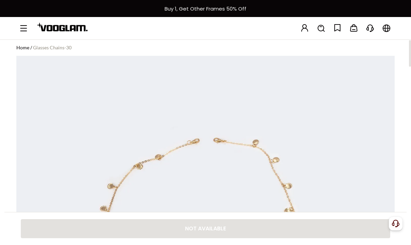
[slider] (366, 95)
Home (22, 47)
